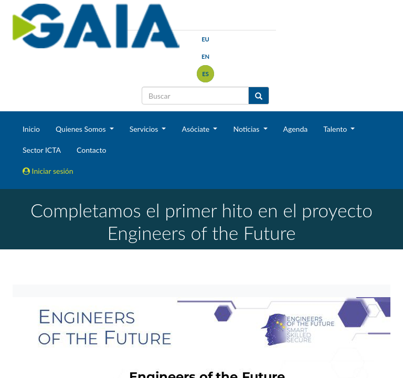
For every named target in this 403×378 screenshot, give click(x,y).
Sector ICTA (42, 149)
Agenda (295, 128)
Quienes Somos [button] (82, 128)
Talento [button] (336, 128)
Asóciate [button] (196, 128)
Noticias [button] (247, 128)
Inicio (31, 128)
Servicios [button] (145, 128)
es (205, 73)
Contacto (91, 149)
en (205, 56)
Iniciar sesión (48, 170)
